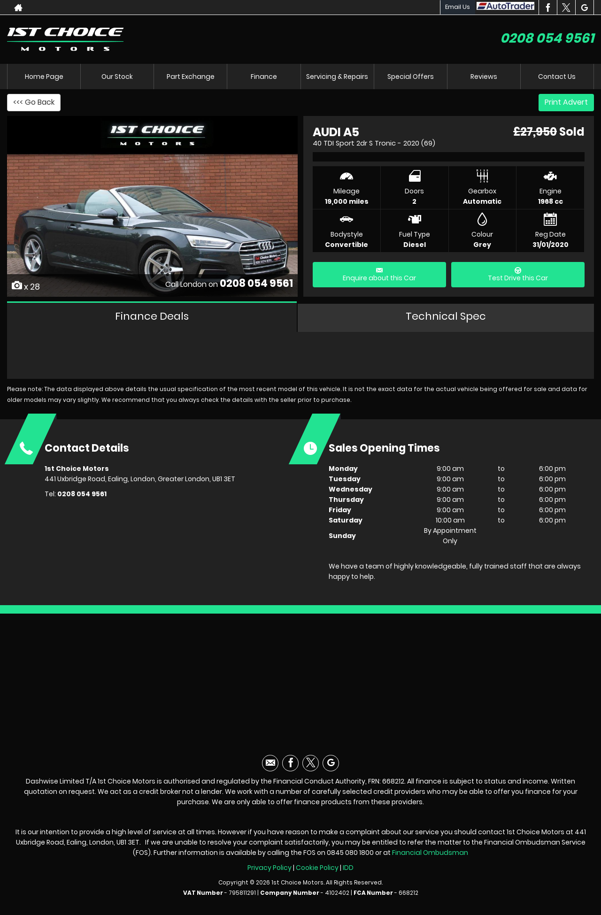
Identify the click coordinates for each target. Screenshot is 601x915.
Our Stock (117, 76)
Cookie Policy (317, 867)
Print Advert (566, 102)
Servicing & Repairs (337, 76)
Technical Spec (446, 316)
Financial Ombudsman (430, 852)
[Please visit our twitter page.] (566, 7)
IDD (348, 867)
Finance (264, 76)
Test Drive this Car (518, 275)
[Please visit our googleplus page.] (584, 7)
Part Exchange (191, 76)
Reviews (483, 76)
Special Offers (410, 76)
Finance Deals (152, 316)
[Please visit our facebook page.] (548, 7)
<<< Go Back (33, 102)
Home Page (44, 76)
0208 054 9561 (547, 38)
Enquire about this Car (379, 275)
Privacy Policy (269, 867)
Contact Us (557, 76)
